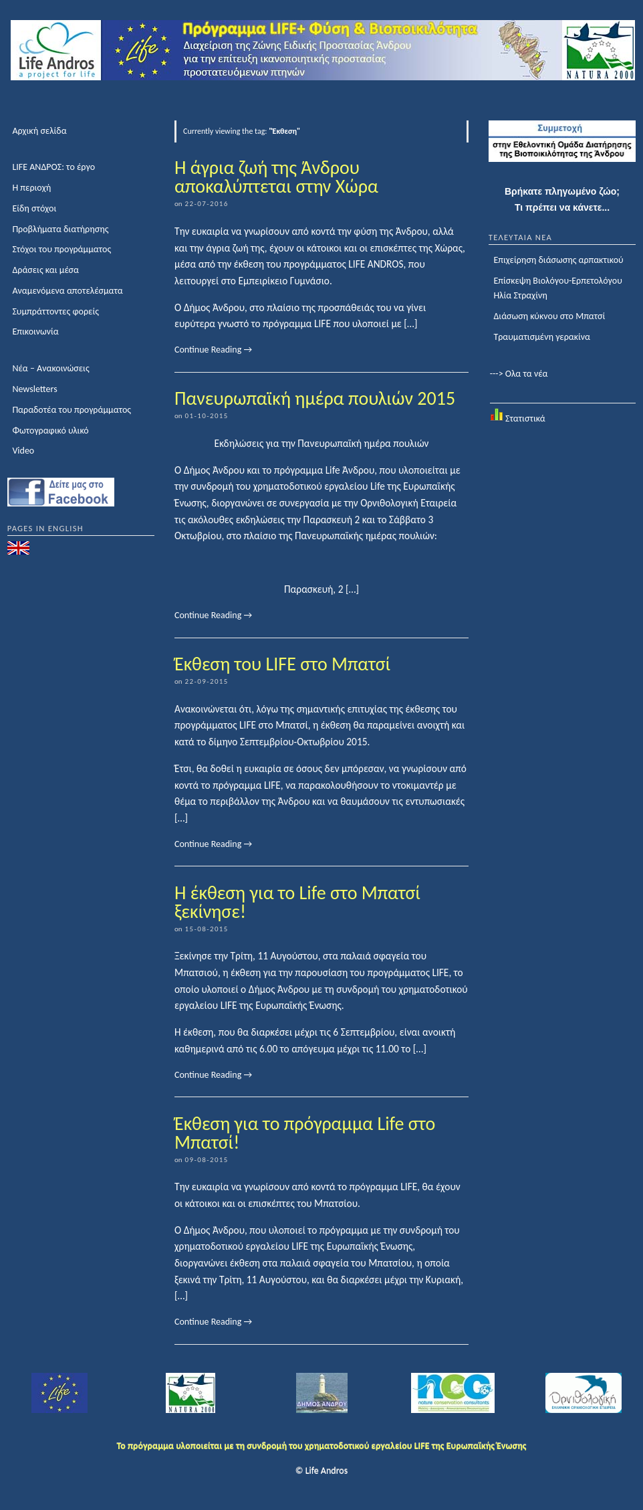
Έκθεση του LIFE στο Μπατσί (282, 664)
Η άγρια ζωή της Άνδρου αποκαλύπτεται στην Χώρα (276, 177)
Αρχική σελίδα (39, 130)
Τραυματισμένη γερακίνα (541, 337)
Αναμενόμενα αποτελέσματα (67, 290)
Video (23, 450)
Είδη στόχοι (34, 208)
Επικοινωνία (35, 331)
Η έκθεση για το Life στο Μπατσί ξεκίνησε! (297, 902)
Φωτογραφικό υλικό (50, 430)
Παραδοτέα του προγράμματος (71, 409)
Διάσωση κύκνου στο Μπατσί (549, 316)
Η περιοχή (31, 187)
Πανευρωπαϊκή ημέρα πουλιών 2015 (314, 398)
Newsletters (34, 389)
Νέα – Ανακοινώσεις (50, 368)
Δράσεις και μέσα (45, 270)
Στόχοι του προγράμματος (61, 249)
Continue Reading (213, 349)
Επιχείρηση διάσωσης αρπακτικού (558, 260)
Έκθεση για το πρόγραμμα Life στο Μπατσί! (304, 1133)
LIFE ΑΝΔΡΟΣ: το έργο (53, 167)
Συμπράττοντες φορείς (55, 311)
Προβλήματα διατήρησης (60, 229)
